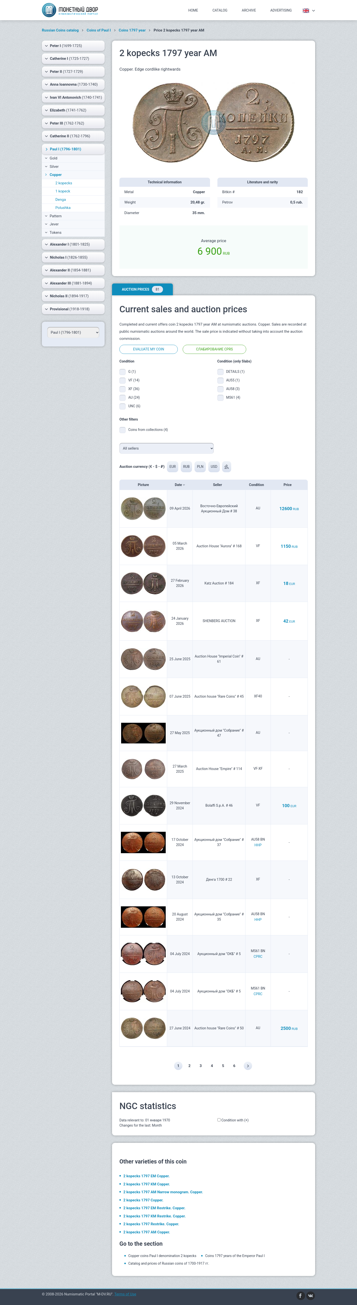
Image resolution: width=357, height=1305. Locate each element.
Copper (53, 175)
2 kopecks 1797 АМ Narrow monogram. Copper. (163, 1192)
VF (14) (134, 380)
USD (214, 467)
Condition (258, 485)
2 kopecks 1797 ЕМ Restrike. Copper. (154, 1208)
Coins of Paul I (99, 30)
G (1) (132, 372)
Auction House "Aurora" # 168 (219, 546)
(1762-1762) (64, 123)
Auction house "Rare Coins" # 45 (218, 696)
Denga (60, 199)
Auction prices (142, 289)
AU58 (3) (233, 389)
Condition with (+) (235, 1120)
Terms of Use (125, 1294)
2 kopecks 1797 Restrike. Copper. (151, 1224)
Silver (52, 166)
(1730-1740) (71, 84)
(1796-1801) (62, 149)
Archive (249, 10)
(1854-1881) (68, 270)
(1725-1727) (67, 58)
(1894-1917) (67, 296)
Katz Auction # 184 (218, 583)
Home (193, 10)
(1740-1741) (73, 97)
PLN (200, 467)
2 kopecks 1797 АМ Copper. (146, 1232)
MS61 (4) (233, 397)
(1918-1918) (67, 309)
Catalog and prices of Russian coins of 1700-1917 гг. (168, 1263)
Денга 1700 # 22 (219, 879)
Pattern (53, 216)
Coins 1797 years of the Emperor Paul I (235, 1256)
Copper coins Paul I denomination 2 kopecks (162, 1256)
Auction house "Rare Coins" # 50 (218, 1028)
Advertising (281, 10)
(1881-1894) (68, 283)
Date (180, 485)
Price (289, 485)
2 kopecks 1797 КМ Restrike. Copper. (154, 1216)
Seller (219, 485)
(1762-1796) (67, 136)
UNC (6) (134, 406)
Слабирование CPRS (214, 349)
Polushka (63, 207)
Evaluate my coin (148, 349)
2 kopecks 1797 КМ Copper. (146, 1184)
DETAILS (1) (234, 372)
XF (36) (133, 389)
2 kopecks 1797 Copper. (143, 1200)
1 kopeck (62, 191)
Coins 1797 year (132, 30)
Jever (52, 224)
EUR (172, 467)
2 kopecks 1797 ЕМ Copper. (146, 1176)
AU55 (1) (233, 380)
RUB (186, 467)
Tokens (53, 232)
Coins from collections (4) (148, 430)
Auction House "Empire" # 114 (219, 769)
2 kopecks (63, 183)
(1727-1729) (64, 71)
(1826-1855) (66, 257)
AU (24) (134, 397)
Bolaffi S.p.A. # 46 (219, 805)
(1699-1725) (63, 45)
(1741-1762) (65, 110)
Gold (51, 158)
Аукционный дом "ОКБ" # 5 (219, 954)
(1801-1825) (67, 244)
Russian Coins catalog (60, 30)
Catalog (219, 10)
